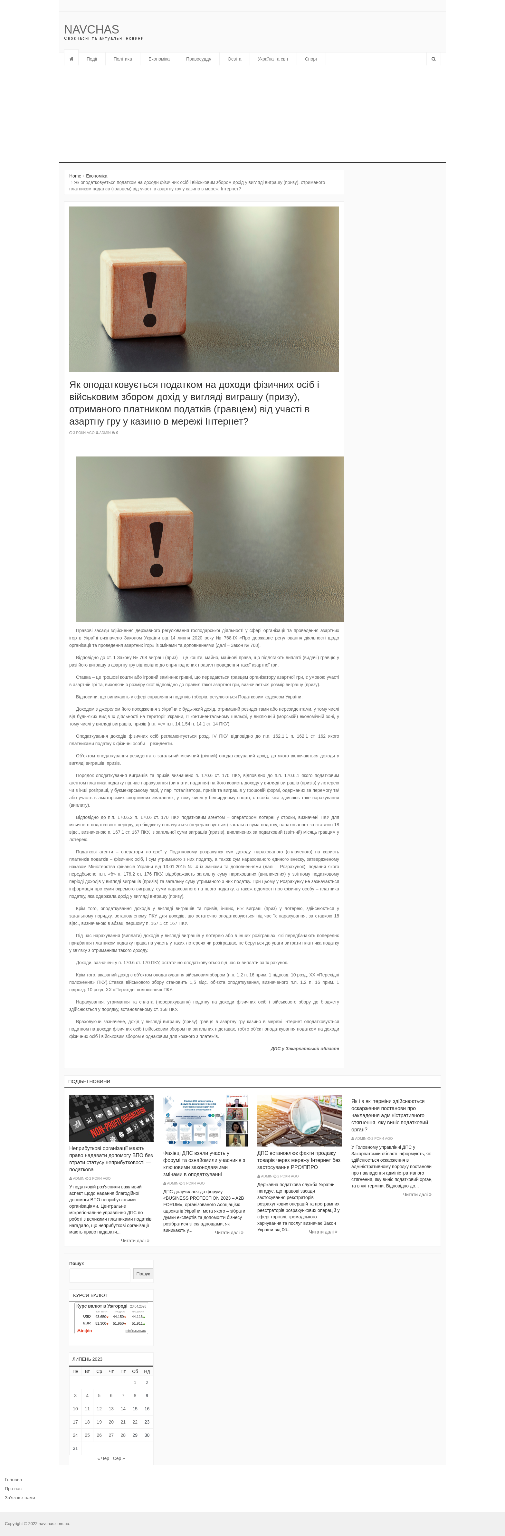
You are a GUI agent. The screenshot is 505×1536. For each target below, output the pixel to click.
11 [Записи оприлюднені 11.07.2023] (87, 1408)
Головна (13, 1479)
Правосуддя (198, 59)
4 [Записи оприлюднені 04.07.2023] (87, 1395)
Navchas (91, 29)
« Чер (103, 1458)
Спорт (311, 59)
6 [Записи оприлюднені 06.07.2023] (111, 1395)
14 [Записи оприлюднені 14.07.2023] (123, 1408)
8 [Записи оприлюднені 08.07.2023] (135, 1395)
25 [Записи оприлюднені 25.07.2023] (87, 1435)
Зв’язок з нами (20, 1497)
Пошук (76, 1263)
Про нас (13, 1488)
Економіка (159, 59)
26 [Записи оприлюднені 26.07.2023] (99, 1435)
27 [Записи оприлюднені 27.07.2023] (111, 1435)
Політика (123, 59)
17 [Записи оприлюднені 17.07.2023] (75, 1422)
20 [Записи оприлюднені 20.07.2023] (111, 1422)
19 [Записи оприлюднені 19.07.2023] (99, 1422)
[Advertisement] (236, 114)
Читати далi (135, 1240)
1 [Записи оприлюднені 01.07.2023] (135, 1382)
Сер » (119, 1458)
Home (75, 175)
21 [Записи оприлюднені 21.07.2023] (123, 1422)
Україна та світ (273, 59)
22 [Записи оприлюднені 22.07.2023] (135, 1422)
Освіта (234, 59)
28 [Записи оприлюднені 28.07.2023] (123, 1435)
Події (92, 59)
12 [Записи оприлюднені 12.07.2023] (99, 1408)
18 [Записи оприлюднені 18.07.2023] (87, 1422)
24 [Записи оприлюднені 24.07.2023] (75, 1435)
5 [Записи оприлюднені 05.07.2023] (99, 1395)
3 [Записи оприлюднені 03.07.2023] (75, 1395)
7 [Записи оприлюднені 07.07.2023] (123, 1395)
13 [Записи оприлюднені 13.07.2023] (111, 1408)
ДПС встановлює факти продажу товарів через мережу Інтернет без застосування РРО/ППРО (298, 1160)
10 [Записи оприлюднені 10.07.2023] (75, 1408)
